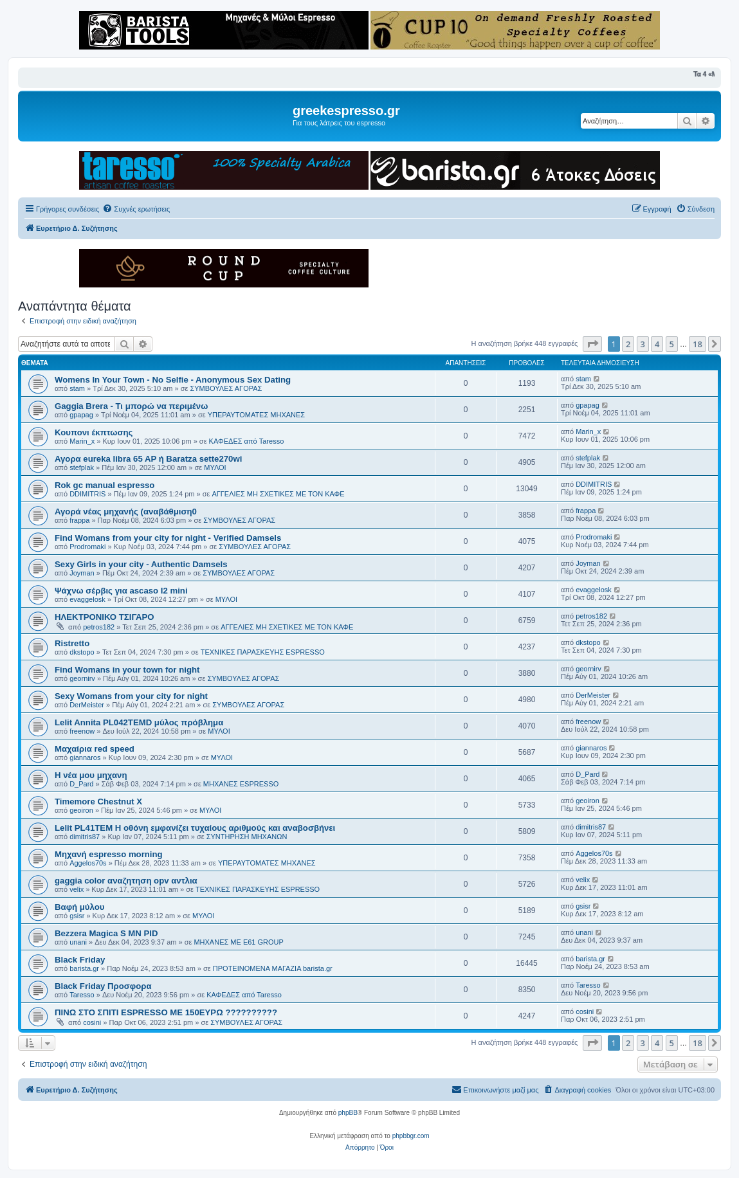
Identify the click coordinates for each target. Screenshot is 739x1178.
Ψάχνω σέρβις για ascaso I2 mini (121, 590)
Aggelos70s (88, 863)
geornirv (82, 678)
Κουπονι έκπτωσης (93, 432)
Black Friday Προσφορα (103, 986)
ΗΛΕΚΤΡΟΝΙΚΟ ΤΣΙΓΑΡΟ (104, 617)
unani (78, 942)
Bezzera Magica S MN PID (106, 933)
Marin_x (82, 441)
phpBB (348, 1112)
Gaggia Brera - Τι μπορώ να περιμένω (131, 406)
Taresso (82, 995)
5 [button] (672, 344)
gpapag (81, 415)
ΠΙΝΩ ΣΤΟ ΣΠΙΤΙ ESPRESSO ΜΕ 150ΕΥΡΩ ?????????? (166, 1012)
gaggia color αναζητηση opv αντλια (126, 880)
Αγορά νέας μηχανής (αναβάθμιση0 (126, 511)
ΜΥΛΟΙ (215, 467)
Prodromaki (87, 546)
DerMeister (86, 705)
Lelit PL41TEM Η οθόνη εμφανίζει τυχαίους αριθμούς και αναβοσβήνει (195, 828)
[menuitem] (136, 209)
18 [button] (697, 344)
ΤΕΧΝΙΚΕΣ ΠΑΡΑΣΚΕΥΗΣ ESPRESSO (263, 652)
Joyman (82, 573)
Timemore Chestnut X (98, 801)
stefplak (81, 467)
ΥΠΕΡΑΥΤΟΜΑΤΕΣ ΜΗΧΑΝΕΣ (257, 415)
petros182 (98, 627)
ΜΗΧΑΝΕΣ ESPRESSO (240, 784)
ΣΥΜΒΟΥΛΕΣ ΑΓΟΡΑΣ (226, 388)
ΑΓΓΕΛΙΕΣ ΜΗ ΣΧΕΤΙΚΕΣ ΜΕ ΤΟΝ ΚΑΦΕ (278, 494)
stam (77, 388)
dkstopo (82, 652)
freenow (82, 731)
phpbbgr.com (411, 1135)
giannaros (84, 757)
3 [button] (643, 344)
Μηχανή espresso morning (109, 854)
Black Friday (80, 960)
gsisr (76, 916)
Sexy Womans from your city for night (131, 696)
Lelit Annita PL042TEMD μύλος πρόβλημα (139, 722)
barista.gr (84, 968)
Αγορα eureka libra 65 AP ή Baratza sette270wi (148, 459)
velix (76, 889)
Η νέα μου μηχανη (91, 775)
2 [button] (628, 344)
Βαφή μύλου (79, 907)
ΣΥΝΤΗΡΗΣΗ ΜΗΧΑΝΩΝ (246, 836)
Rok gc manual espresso (104, 485)
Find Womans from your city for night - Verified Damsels (168, 538)
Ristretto (72, 643)
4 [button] (657, 344)
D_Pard (81, 784)
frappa (79, 520)
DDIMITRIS (87, 494)
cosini (92, 1022)
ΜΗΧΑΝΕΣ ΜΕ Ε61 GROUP (238, 942)
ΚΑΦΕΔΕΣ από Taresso (246, 441)
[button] (592, 344)
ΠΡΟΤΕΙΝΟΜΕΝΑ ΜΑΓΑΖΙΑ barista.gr (273, 968)
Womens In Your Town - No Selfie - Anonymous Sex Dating (173, 380)
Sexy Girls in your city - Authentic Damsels (141, 564)
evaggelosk (87, 599)
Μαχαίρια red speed (94, 749)
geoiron (81, 810)
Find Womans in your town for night (127, 670)
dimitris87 (84, 836)
